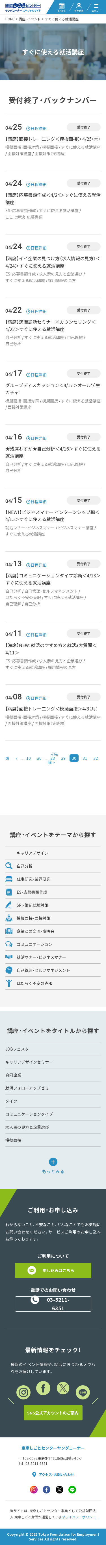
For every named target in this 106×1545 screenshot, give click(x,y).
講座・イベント (30, 19)
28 (52, 758)
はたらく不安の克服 (23, 597)
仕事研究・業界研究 (33, 879)
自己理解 (75, 337)
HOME (10, 19)
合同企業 (13, 1075)
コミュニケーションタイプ (29, 1114)
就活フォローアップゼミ (27, 1088)
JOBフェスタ (17, 1049)
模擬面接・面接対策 (22, 147)
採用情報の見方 (62, 280)
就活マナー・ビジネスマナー (30, 527)
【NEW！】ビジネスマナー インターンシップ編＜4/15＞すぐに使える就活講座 (52, 516)
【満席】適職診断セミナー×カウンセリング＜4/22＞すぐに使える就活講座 (50, 325)
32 (95, 758)
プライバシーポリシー (79, 1517)
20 (39, 758)
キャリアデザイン (32, 853)
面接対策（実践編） (50, 153)
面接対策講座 (19, 153)
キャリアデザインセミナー (29, 1062)
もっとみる (53, 1170)
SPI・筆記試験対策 (32, 905)
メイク (11, 1101)
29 (63, 758)
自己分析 (13, 337)
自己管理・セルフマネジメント (51, 591)
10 (28, 758)
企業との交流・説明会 (35, 931)
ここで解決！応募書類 (24, 217)
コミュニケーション (34, 944)
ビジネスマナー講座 (76, 527)
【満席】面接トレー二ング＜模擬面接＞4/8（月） (51, 708)
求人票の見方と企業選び (61, 274)
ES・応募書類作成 (20, 210)
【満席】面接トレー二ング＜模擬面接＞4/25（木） (53, 138)
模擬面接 (50, 147)
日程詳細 (38, 128)
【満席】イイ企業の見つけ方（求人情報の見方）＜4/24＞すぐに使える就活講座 (52, 262)
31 (85, 758)
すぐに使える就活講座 (81, 147)
